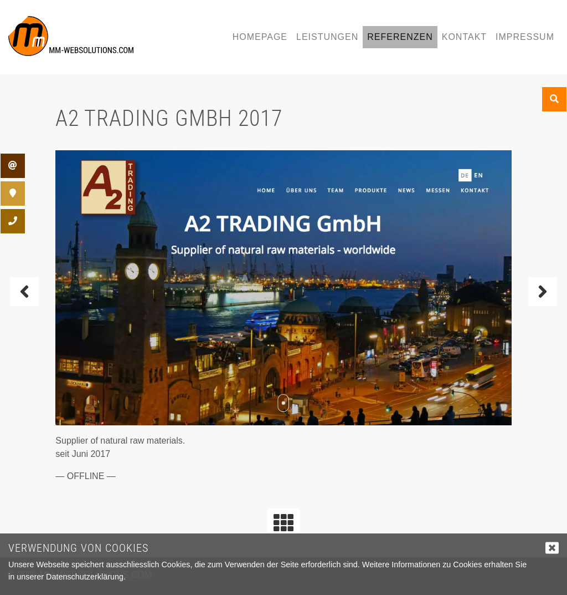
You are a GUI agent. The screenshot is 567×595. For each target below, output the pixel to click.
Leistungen (327, 37)
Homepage (260, 37)
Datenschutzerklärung (84, 576)
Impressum (525, 37)
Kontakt (464, 37)
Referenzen (399, 37)
